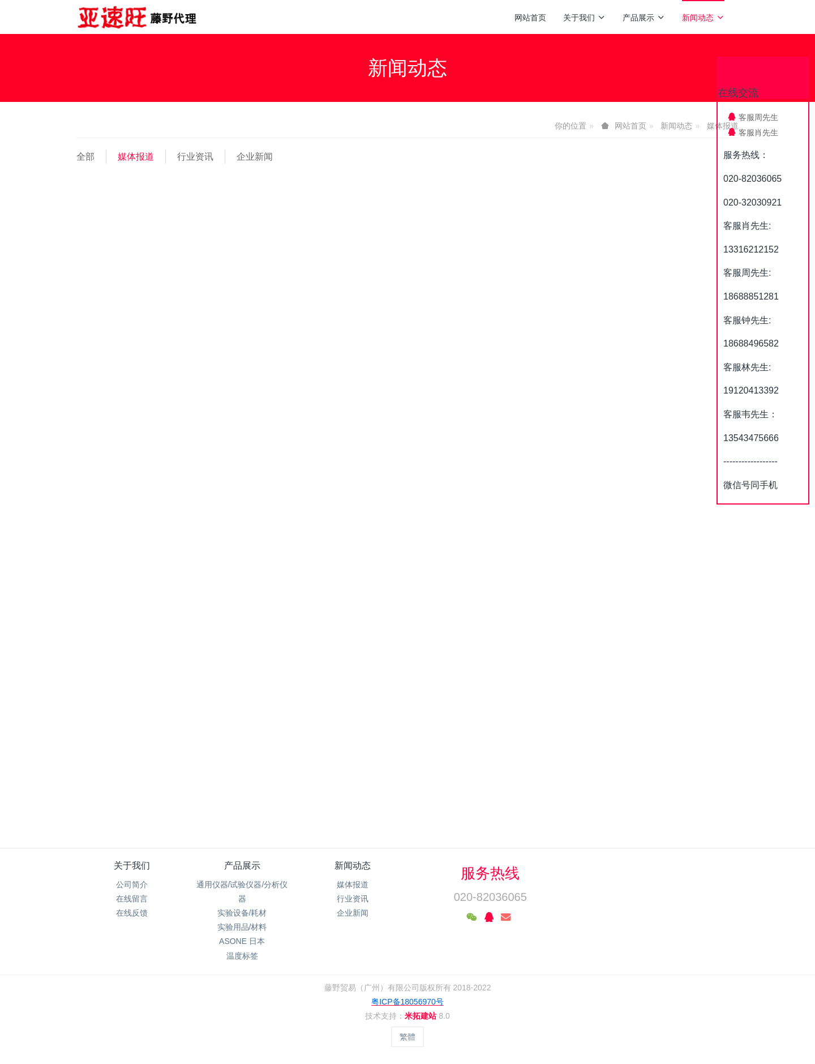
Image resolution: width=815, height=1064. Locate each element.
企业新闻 (255, 156)
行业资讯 (195, 156)
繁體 (407, 1036)
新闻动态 (703, 17)
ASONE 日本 (242, 941)
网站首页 (530, 17)
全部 (85, 156)
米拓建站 (422, 1015)
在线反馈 (132, 912)
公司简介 (132, 884)
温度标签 (242, 955)
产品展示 (644, 17)
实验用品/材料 (242, 926)
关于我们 (584, 17)
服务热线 (490, 873)
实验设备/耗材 (242, 912)
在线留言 (132, 898)
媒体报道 (136, 156)
